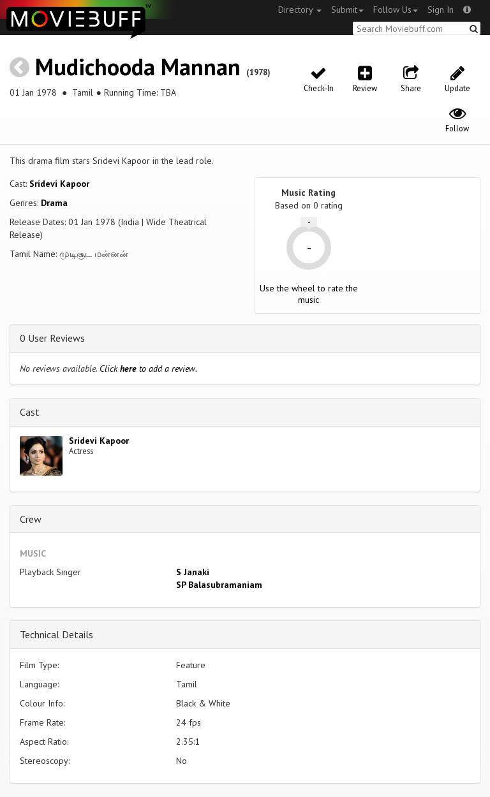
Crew (30, 519)
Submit (347, 9)
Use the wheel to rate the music (309, 293)
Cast (30, 412)
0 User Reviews (52, 338)
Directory (300, 9)
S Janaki (192, 572)
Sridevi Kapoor (59, 183)
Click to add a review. (148, 368)
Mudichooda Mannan (138, 67)
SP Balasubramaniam (219, 584)
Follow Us (395, 9)
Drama (54, 202)
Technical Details (56, 634)
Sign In (440, 9)
